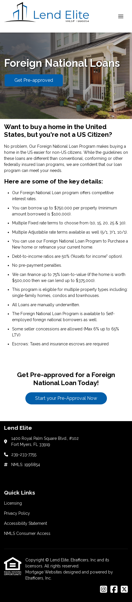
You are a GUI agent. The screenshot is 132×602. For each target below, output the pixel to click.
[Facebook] (114, 589)
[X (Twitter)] (124, 589)
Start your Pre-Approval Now (66, 398)
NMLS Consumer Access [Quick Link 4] (27, 533)
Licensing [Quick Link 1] (13, 503)
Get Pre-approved (33, 80)
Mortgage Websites (44, 572)
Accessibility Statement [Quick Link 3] (25, 523)
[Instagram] (103, 589)
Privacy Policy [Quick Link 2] (17, 513)
